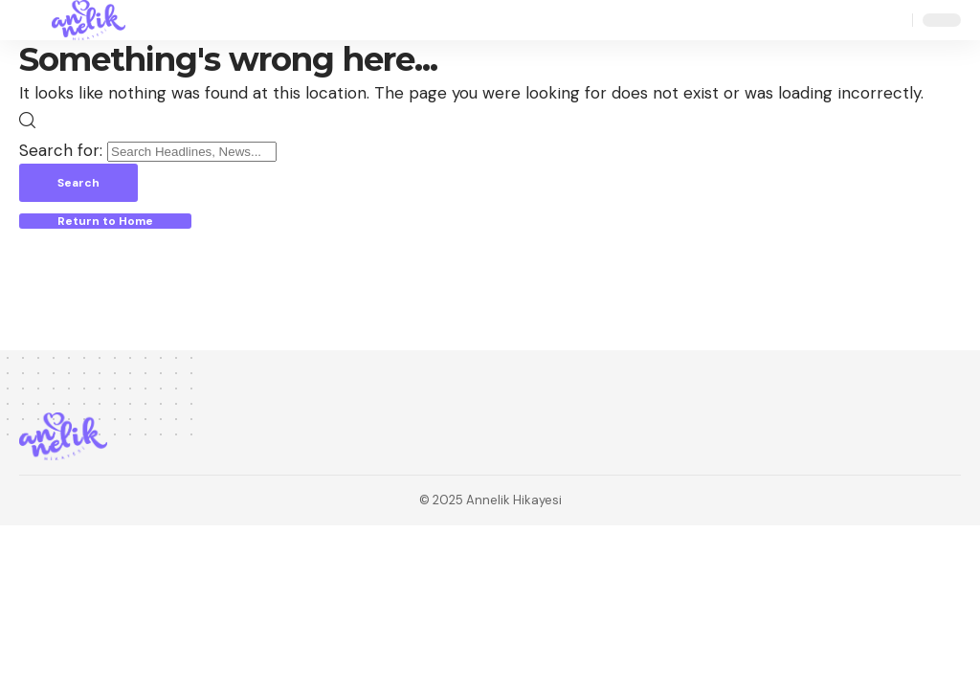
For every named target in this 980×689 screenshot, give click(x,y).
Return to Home (105, 221)
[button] (35, 20)
